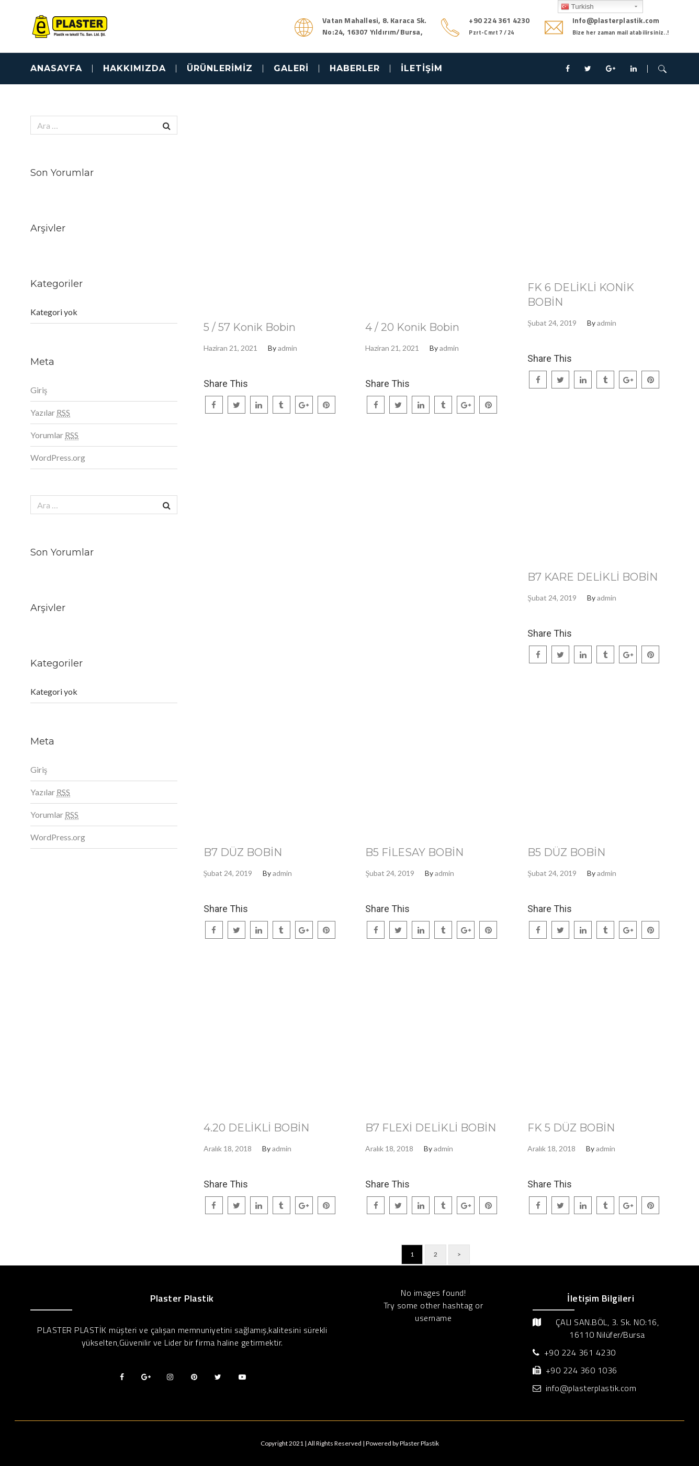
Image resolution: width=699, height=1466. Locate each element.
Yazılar (50, 412)
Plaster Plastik (419, 1443)
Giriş (38, 390)
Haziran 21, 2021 (230, 348)
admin (287, 348)
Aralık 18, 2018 (228, 1149)
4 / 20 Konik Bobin (412, 327)
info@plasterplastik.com (591, 1388)
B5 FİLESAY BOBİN (414, 852)
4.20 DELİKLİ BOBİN (256, 1127)
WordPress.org (57, 457)
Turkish (577, 7)
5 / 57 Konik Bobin (250, 327)
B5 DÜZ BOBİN (566, 852)
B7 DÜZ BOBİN (243, 852)
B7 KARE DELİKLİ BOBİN (592, 577)
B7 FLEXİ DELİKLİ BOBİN (430, 1127)
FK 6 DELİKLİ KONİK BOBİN (580, 294)
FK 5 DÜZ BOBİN (571, 1127)
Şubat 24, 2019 (552, 323)
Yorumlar (54, 435)
